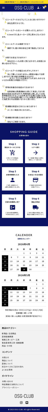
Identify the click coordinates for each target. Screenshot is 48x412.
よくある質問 (7, 369)
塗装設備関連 (7, 336)
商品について (7, 360)
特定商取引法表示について (13, 384)
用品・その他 (7, 346)
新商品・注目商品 (9, 333)
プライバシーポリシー (10, 387)
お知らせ (5, 357)
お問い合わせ (7, 381)
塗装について (7, 363)
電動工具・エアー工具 (10, 339)
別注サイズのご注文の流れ (12, 366)
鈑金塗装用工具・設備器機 (13, 342)
